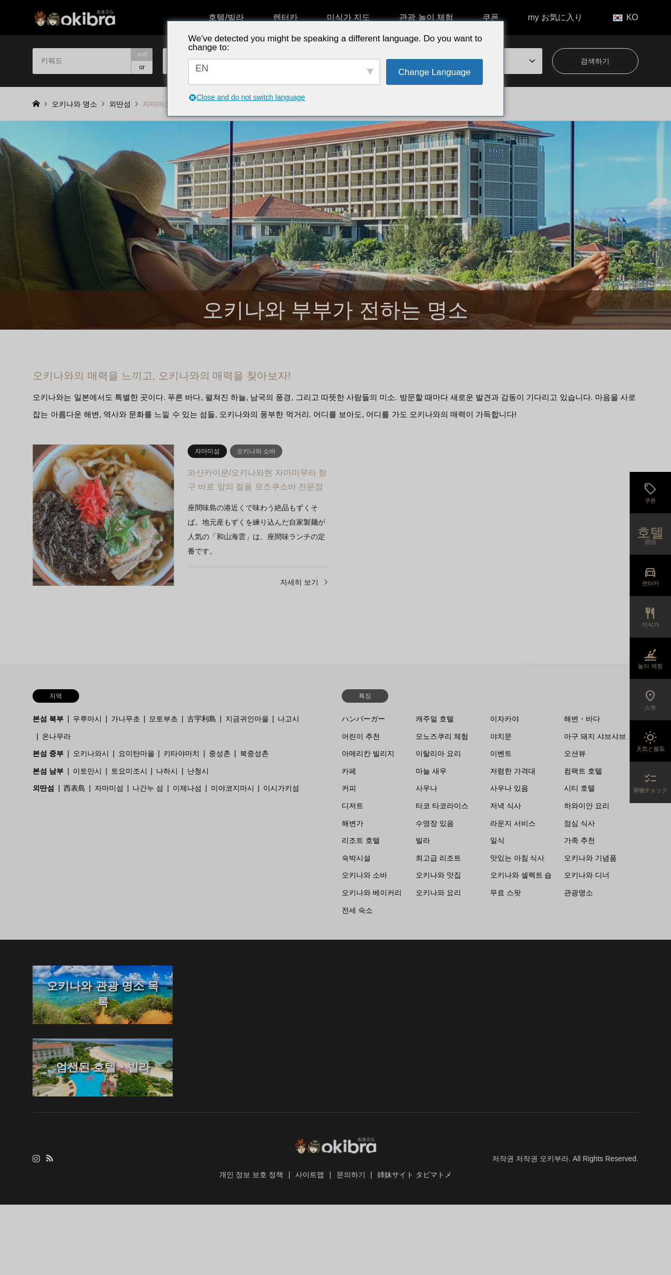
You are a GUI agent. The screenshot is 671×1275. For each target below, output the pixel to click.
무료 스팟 (505, 892)
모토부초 (163, 719)
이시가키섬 (281, 788)
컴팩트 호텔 (583, 771)
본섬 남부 (48, 771)
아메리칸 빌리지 (368, 753)
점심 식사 (579, 823)
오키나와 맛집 (438, 875)
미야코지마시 (232, 788)
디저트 (352, 806)
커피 (349, 788)
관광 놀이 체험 (426, 17)
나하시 (167, 771)
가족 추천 (579, 840)
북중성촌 (254, 753)
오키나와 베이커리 (372, 892)
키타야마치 (181, 753)
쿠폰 (490, 17)
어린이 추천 (361, 736)
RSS (49, 1158)
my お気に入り (555, 17)
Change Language (435, 72)
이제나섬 (187, 788)
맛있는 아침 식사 (517, 858)
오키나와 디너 (586, 875)
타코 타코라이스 (442, 806)
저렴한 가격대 (513, 771)
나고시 (288, 719)
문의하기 (351, 1174)
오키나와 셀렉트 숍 (521, 875)
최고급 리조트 (438, 858)
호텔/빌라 (225, 17)
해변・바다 (582, 719)
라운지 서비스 (513, 823)
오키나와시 (91, 753)
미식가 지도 (348, 17)
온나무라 (56, 736)
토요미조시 (129, 771)
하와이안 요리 (586, 806)
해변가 (352, 823)
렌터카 (285, 17)
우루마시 (87, 719)
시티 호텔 (579, 788)
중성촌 (220, 753)
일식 (497, 840)
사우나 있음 (509, 788)
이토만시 (87, 771)
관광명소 (578, 892)
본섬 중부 (48, 753)
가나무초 (125, 719)
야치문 (501, 736)
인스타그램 (36, 1158)
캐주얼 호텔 (435, 719)
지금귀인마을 (247, 719)
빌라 (423, 840)
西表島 (74, 788)
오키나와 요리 (438, 892)
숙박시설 (356, 858)
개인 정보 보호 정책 (251, 1174)
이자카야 (504, 719)
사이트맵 (309, 1174)
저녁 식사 (505, 806)
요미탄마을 (136, 753)
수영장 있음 (435, 823)
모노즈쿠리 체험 (442, 736)
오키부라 (554, 1158)
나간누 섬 (147, 788)
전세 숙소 (357, 910)
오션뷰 (575, 753)
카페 (349, 771)
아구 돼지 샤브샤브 (595, 736)
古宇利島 (201, 719)
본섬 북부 (48, 719)
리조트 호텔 (361, 840)
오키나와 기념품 (590, 858)
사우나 (426, 788)
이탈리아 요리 (438, 753)
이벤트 (501, 753)
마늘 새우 (431, 771)
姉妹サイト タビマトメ (414, 1174)
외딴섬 (43, 788)
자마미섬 (109, 788)
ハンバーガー (363, 719)
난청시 (198, 771)
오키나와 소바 (364, 875)
